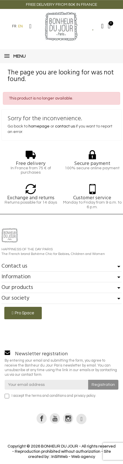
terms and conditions (49, 396)
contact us (65, 126)
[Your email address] (46, 385)
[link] (42, 418)
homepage (39, 126)
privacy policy (84, 396)
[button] (30, 26)
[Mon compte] (102, 26)
